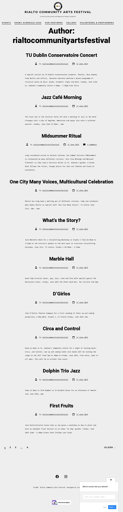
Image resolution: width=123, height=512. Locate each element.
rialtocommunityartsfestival (55, 64)
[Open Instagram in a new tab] (66, 484)
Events (6, 23)
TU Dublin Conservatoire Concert (61, 54)
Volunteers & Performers (97, 23)
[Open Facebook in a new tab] (57, 484)
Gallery (71, 23)
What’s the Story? (61, 227)
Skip (104, 507)
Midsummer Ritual (61, 135)
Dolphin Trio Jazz (61, 377)
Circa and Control (61, 335)
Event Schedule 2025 (28, 23)
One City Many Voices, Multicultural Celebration (61, 185)
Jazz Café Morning (61, 97)
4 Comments (92, 145)
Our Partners (54, 23)
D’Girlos (61, 300)
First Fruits (61, 412)
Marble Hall (61, 265)
